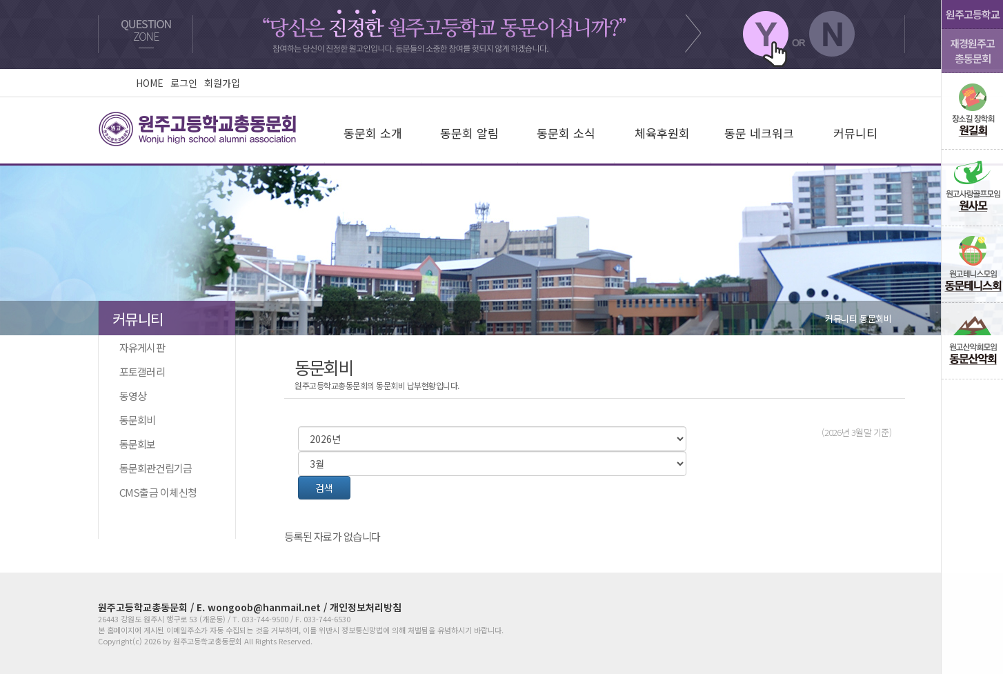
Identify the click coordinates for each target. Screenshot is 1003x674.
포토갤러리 (140, 371)
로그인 (183, 83)
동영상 (130, 395)
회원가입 (222, 83)
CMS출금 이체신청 (156, 492)
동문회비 (135, 420)
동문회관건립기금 (153, 468)
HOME (149, 83)
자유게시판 (140, 347)
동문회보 (135, 444)
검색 (324, 488)
